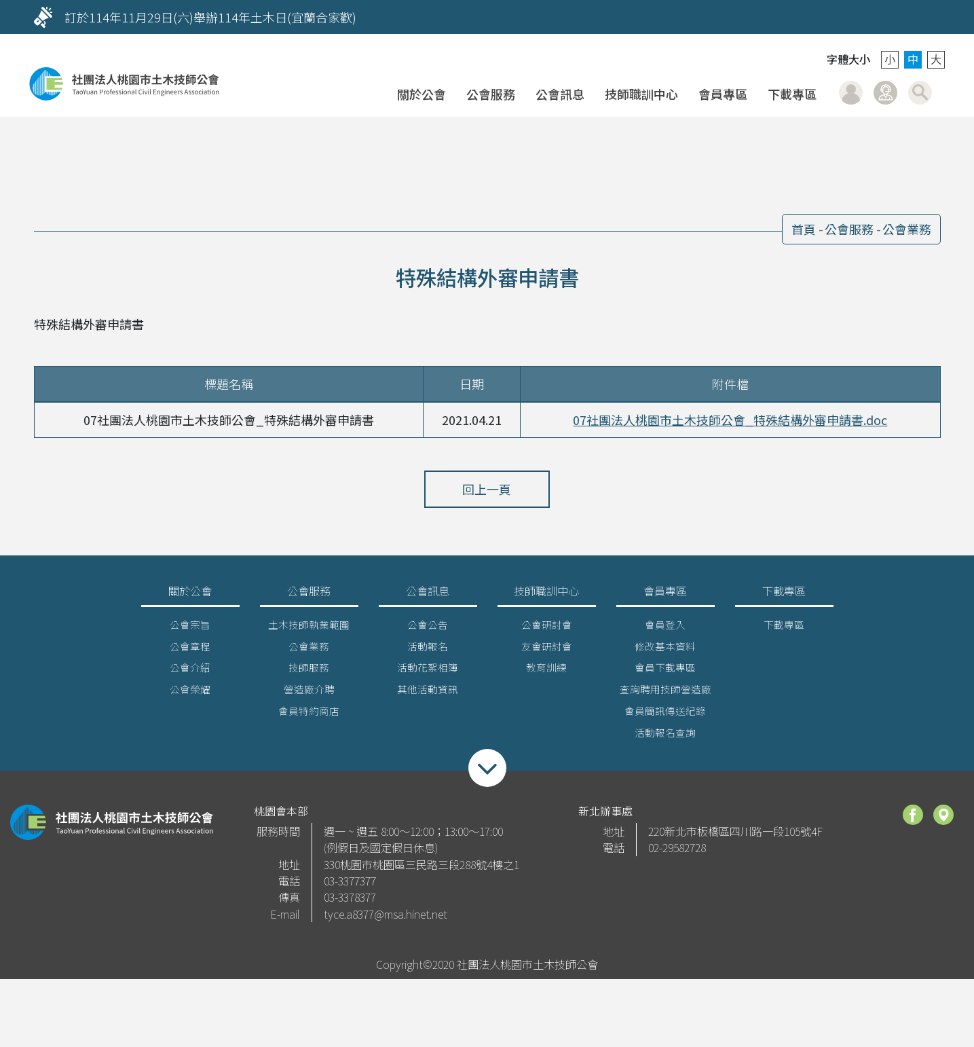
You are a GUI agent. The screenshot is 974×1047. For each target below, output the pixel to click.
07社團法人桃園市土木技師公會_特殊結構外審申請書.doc (730, 419)
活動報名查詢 (665, 736)
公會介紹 (190, 671)
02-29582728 (677, 851)
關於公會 (421, 94)
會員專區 (722, 94)
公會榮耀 (190, 693)
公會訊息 (560, 94)
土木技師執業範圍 (309, 628)
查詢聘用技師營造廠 (665, 693)
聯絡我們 (885, 93)
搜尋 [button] (920, 93)
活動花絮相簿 (427, 671)
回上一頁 (487, 489)
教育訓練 (546, 671)
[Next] (927, 17)
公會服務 (490, 94)
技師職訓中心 (641, 94)
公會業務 (906, 229)
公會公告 (427, 628)
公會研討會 (546, 628)
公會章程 (190, 649)
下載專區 (792, 94)
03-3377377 (350, 885)
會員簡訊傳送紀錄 (665, 715)
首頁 (803, 229)
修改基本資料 (665, 649)
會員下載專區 (665, 671)
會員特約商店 (308, 715)
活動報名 (427, 649)
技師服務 (308, 671)
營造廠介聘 (309, 693)
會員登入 (851, 93)
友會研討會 (546, 649)
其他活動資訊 (427, 693)
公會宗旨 (190, 628)
